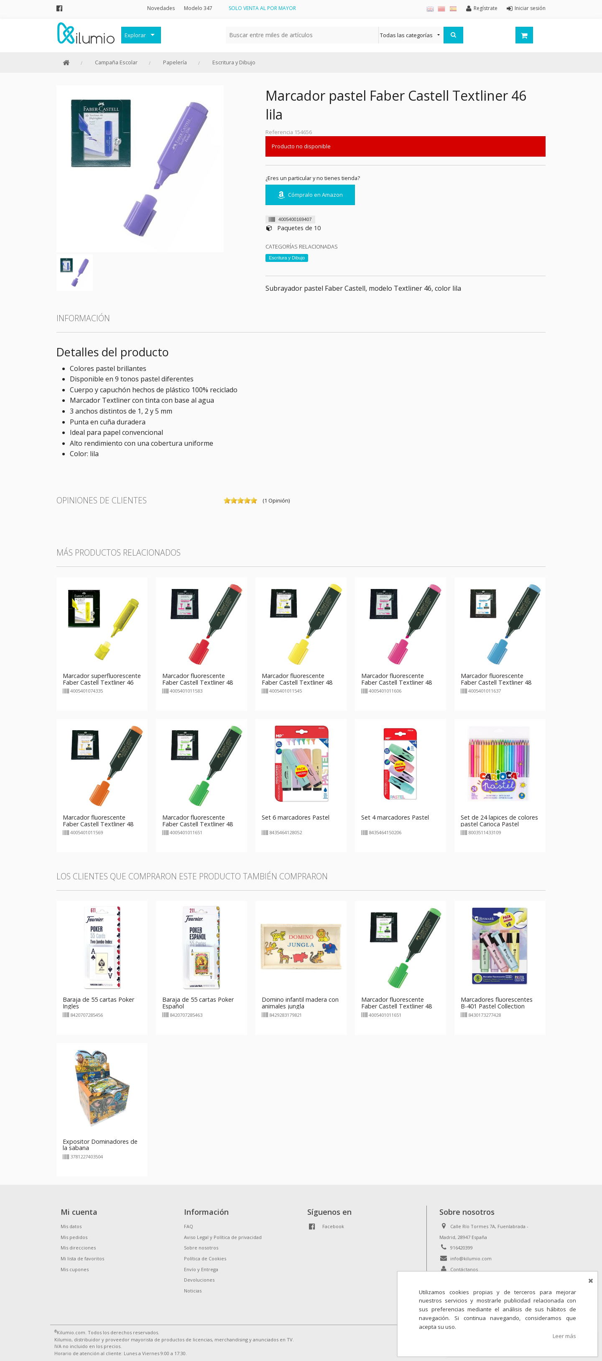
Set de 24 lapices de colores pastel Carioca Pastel (499, 820)
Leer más (564, 1336)
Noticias (193, 1290)
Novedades (161, 8)
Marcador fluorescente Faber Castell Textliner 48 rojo (197, 682)
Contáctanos (464, 1269)
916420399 (461, 1247)
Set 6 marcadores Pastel (295, 817)
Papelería (175, 62)
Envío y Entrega (201, 1269)
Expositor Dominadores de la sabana (100, 1145)
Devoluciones (199, 1280)
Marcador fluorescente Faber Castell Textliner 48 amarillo (297, 682)
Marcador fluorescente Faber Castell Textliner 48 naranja (98, 824)
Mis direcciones (78, 1247)
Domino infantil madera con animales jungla (300, 1002)
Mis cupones (75, 1269)
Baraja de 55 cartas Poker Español (198, 1002)
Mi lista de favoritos (82, 1258)
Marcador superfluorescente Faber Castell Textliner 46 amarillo (102, 682)
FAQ (188, 1226)
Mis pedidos (74, 1237)
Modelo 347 (198, 8)
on (227, 500)
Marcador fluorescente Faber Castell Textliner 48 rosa (396, 682)
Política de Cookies (205, 1258)
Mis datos (71, 1226)
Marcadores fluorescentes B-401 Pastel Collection (497, 1002)
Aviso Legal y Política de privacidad (223, 1237)
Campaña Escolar (116, 62)
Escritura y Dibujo (233, 62)
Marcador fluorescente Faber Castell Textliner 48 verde (197, 824)
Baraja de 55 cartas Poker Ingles (98, 1002)
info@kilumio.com (471, 1258)
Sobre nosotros (201, 1247)
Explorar (135, 35)
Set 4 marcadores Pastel (395, 817)
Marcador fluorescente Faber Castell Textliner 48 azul (496, 682)
